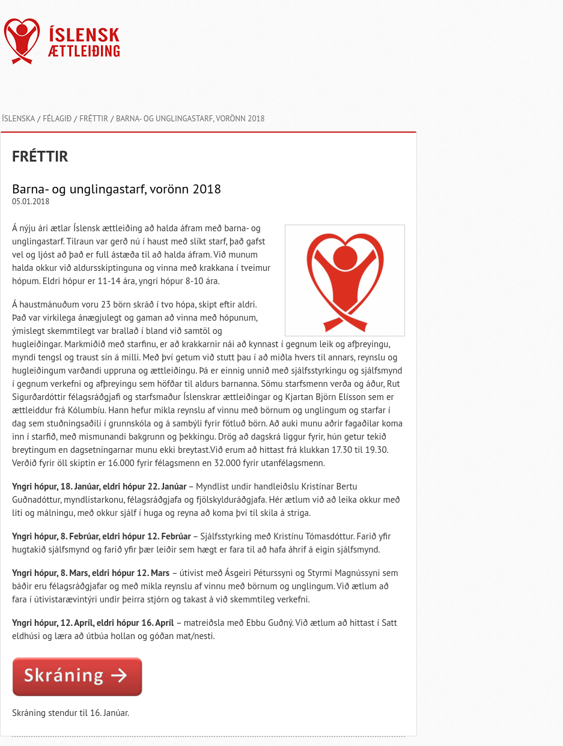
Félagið (57, 119)
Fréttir (93, 119)
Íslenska (18, 119)
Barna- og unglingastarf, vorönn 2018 (190, 119)
